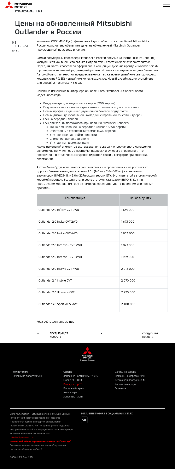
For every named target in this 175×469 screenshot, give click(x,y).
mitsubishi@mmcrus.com (22, 437)
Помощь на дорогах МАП (27, 375)
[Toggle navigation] (166, 5)
